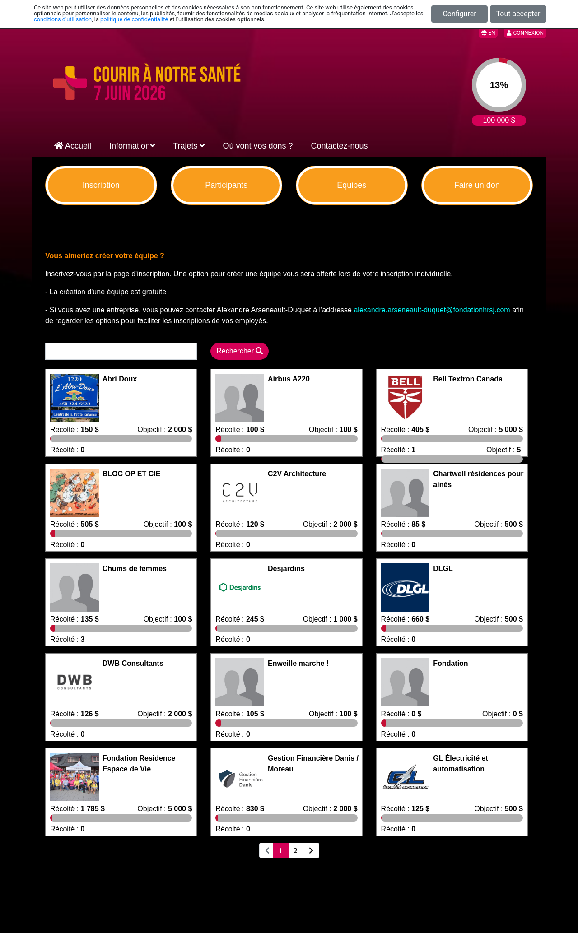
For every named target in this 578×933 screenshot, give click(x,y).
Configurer (459, 13)
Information (132, 145)
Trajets (189, 145)
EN (488, 33)
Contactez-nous (339, 145)
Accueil (72, 145)
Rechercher (239, 351)
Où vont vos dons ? (258, 145)
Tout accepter (518, 13)
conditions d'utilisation (63, 19)
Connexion (525, 33)
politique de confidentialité (134, 19)
